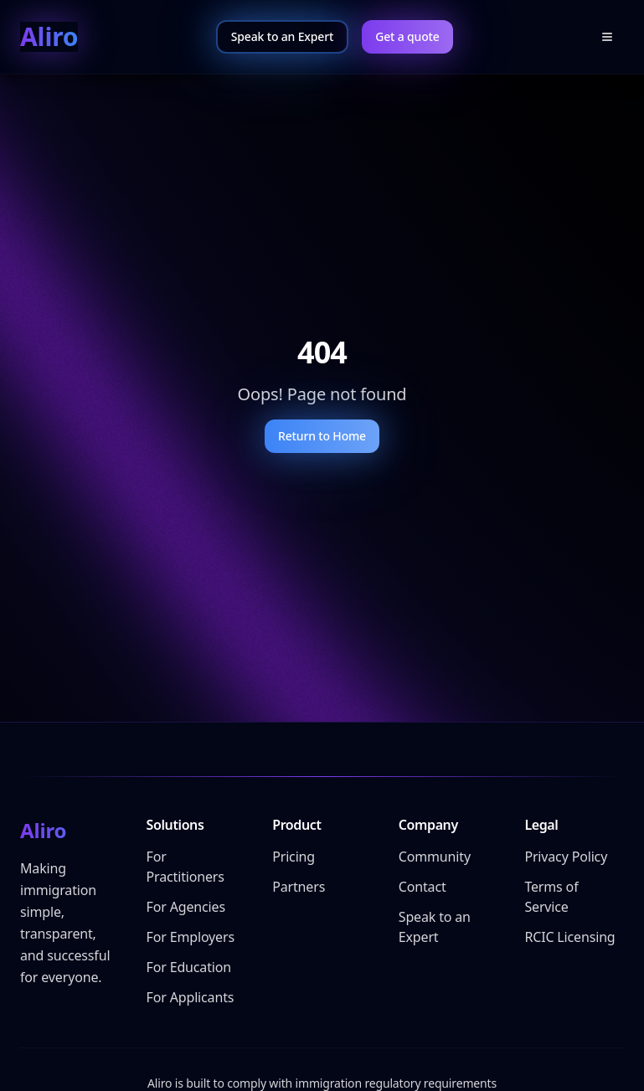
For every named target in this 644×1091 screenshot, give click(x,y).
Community (435, 856)
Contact (422, 886)
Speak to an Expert (282, 36)
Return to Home (322, 436)
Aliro (49, 37)
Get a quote (407, 36)
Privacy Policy (565, 856)
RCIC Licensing (569, 937)
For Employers (190, 937)
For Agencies (186, 907)
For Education (189, 967)
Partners (298, 886)
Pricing (293, 856)
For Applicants (190, 997)
